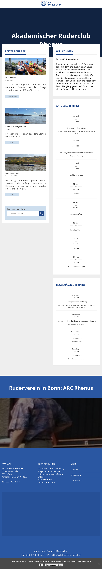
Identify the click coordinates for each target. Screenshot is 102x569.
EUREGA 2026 (10, 77)
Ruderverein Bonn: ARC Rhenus (51, 4)
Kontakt (74, 469)
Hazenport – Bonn (12, 173)
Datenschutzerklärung (54, 565)
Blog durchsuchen (16, 209)
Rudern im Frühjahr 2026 (15, 126)
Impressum (76, 475)
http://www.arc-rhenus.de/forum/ (46, 481)
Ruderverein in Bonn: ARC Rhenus (51, 387)
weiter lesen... (12, 96)
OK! (41, 565)
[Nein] (99, 563)
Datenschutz (77, 480)
